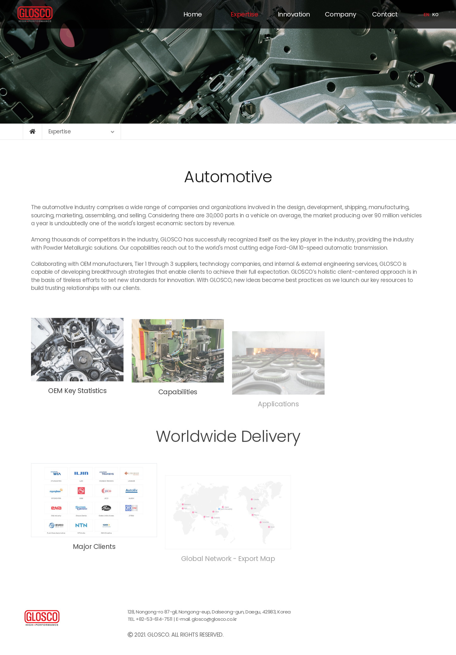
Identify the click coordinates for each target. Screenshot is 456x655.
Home (192, 14)
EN (426, 14)
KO (435, 14)
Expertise (244, 14)
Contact (385, 14)
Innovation (294, 14)
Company (340, 14)
